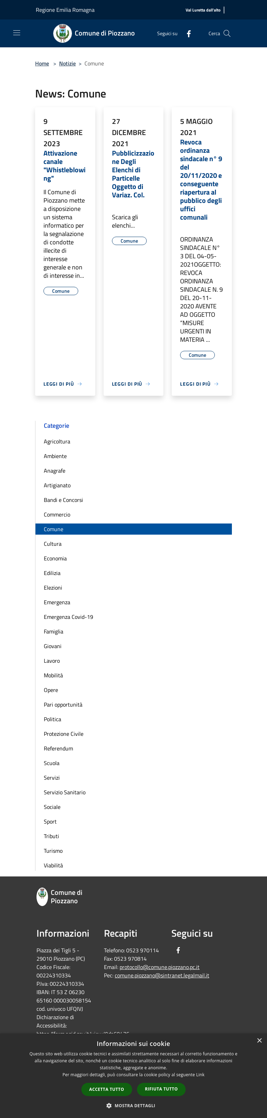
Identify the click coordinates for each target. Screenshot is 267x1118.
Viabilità (53, 865)
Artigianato (57, 485)
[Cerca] (227, 33)
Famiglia (53, 631)
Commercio (57, 514)
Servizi (52, 777)
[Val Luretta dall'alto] (203, 10)
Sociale (52, 807)
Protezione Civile (63, 734)
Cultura (53, 544)
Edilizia (52, 573)
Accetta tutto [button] (106, 1089)
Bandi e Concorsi (63, 500)
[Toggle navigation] (17, 33)
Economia (55, 558)
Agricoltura (57, 441)
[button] (133, 1105)
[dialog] (133, 1075)
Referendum (58, 748)
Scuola (51, 763)
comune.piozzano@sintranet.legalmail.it (162, 975)
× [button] (259, 1041)
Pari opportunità (63, 704)
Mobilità (53, 675)
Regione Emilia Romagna (65, 10)
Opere (51, 690)
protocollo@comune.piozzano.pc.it (160, 967)
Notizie (67, 63)
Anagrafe (54, 470)
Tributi (51, 836)
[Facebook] (186, 33)
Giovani (53, 646)
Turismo (53, 851)
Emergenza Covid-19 (68, 617)
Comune (53, 529)
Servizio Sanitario (65, 792)
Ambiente (55, 456)
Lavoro (52, 660)
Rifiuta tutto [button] (161, 1089)
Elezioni (53, 587)
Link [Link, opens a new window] (200, 1075)
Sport (50, 821)
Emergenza (57, 602)
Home (42, 63)
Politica (52, 719)
